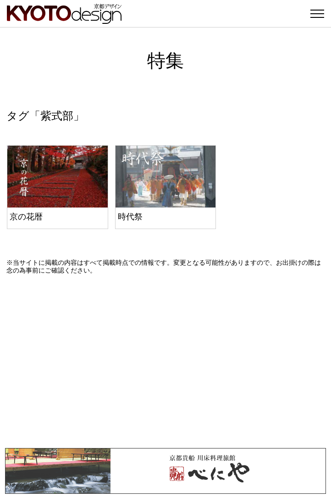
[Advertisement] (165, 361)
